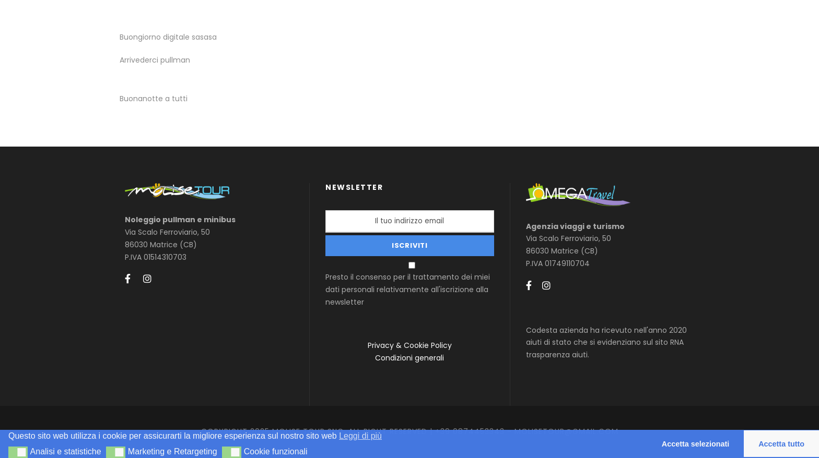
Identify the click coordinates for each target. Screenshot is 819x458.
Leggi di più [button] (360, 435)
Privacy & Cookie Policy (410, 345)
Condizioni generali (409, 358)
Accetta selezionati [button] (696, 444)
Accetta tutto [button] (781, 444)
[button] (18, 452)
